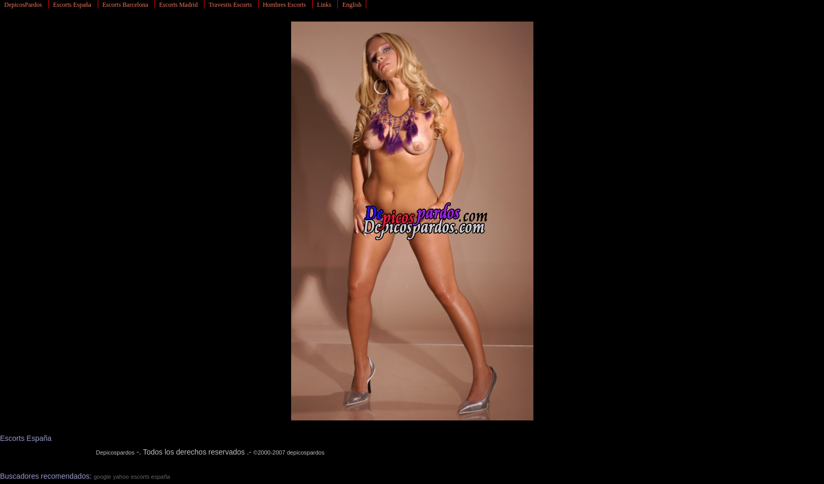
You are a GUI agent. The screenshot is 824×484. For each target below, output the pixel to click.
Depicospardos (115, 452)
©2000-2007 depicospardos (288, 452)
